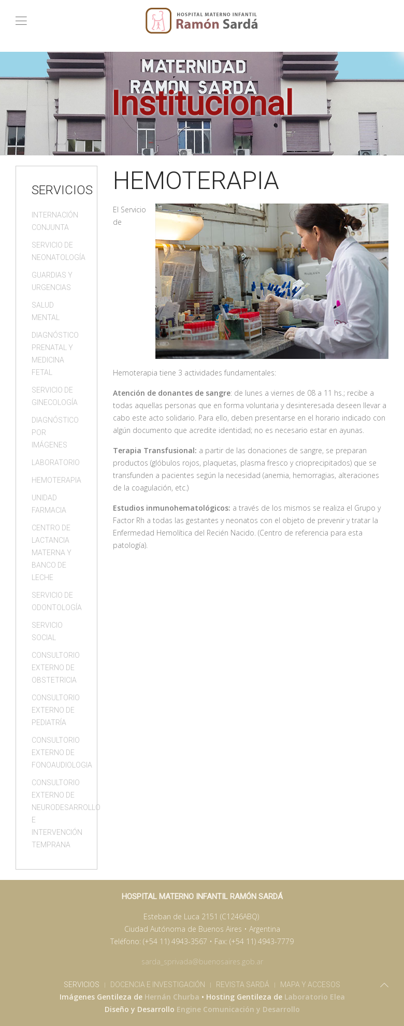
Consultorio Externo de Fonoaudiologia (56, 752)
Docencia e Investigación (157, 984)
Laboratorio (56, 462)
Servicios (81, 984)
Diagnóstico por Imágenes (55, 432)
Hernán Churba (172, 997)
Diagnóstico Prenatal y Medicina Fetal (55, 354)
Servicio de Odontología (56, 601)
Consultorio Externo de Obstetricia (56, 667)
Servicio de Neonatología (56, 251)
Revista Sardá (242, 984)
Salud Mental (46, 311)
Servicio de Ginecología (55, 396)
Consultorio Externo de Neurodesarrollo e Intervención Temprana (56, 813)
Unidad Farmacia (49, 504)
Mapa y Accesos (310, 984)
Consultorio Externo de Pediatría (56, 710)
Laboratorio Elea (314, 997)
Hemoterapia (56, 480)
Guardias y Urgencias (52, 281)
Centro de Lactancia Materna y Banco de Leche (51, 553)
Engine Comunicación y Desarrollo (238, 1009)
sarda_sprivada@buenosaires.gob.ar (202, 961)
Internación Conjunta (55, 221)
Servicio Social (47, 631)
